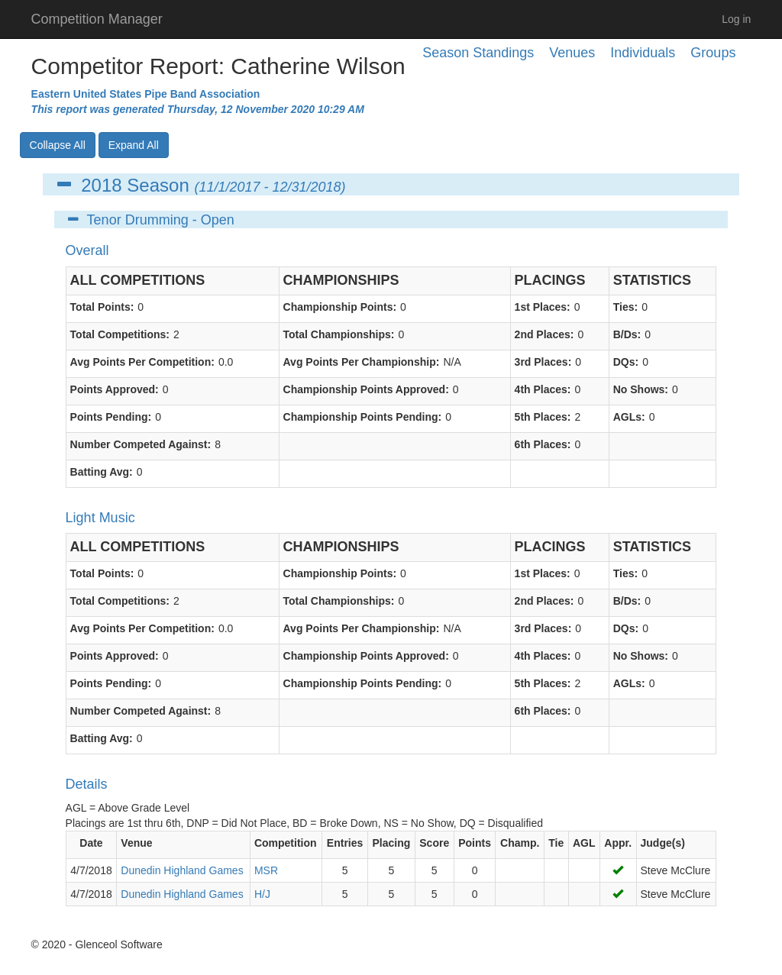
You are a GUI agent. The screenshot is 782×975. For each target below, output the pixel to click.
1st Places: (542, 307)
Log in (736, 19)
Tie (556, 843)
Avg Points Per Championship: (361, 362)
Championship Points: (340, 307)
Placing (391, 843)
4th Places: (543, 389)
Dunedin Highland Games (182, 870)
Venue (136, 843)
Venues (572, 52)
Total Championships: (339, 334)
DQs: (625, 362)
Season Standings (478, 52)
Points (474, 843)
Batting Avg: (101, 472)
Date (90, 843)
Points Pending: (111, 417)
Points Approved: (114, 389)
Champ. (519, 843)
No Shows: (640, 389)
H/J (262, 894)
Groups (712, 52)
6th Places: (543, 444)
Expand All (133, 145)
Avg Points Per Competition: (142, 362)
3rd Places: (543, 362)
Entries (345, 843)
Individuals (642, 52)
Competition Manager (97, 19)
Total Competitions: (120, 334)
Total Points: (102, 307)
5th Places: (543, 417)
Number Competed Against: (141, 444)
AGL (584, 843)
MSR (266, 870)
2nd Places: (544, 334)
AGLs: (629, 417)
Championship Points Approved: (366, 389)
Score (434, 843)
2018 (101, 185)
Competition (285, 843)
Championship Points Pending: (362, 417)
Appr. (618, 843)
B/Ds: (627, 334)
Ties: (625, 307)
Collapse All (58, 145)
